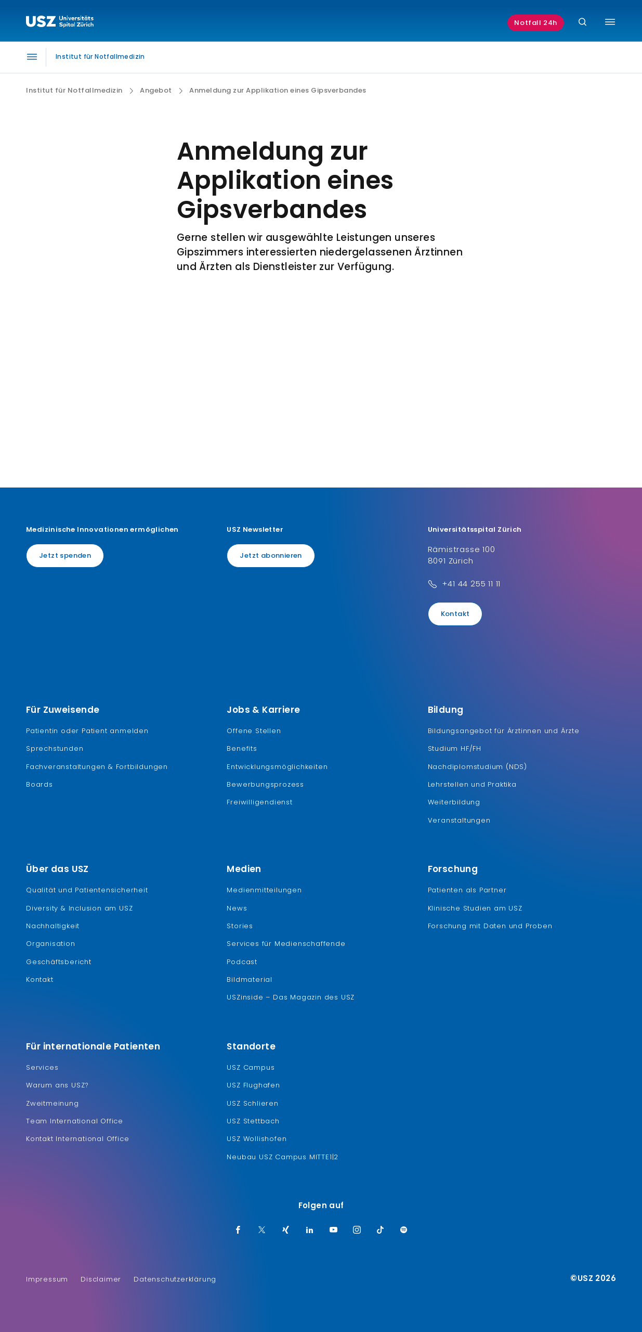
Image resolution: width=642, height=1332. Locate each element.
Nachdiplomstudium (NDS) (477, 767)
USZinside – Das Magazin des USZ (291, 997)
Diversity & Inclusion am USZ (79, 908)
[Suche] (582, 23)
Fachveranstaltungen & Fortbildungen (97, 767)
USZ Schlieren (252, 1103)
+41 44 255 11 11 (471, 583)
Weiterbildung (454, 802)
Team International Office (74, 1121)
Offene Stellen (254, 731)
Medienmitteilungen (264, 890)
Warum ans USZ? (57, 1085)
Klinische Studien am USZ (475, 908)
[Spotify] (404, 1230)
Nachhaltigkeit (53, 926)
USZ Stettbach (253, 1121)
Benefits (242, 748)
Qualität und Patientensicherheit (87, 890)
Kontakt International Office (77, 1139)
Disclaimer (101, 1279)
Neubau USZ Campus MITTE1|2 (282, 1157)
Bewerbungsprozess (265, 784)
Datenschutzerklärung (175, 1279)
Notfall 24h (535, 23)
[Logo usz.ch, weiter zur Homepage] (60, 23)
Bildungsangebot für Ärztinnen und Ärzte (504, 731)
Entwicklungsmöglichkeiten (277, 767)
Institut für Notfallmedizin (74, 90)
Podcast (242, 962)
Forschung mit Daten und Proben (490, 926)
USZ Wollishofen (256, 1139)
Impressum (47, 1279)
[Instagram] (357, 1230)
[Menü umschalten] (610, 22)
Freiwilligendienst (259, 802)
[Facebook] (238, 1230)
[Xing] (286, 1230)
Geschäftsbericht (58, 962)
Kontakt (455, 614)
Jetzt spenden (65, 555)
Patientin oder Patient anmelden (87, 731)
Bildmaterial (249, 979)
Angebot (156, 90)
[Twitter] (262, 1230)
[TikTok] (380, 1230)
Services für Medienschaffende (286, 944)
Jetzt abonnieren (271, 555)
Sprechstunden (54, 748)
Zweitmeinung (52, 1103)
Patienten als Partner (467, 890)
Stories (240, 926)
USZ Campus (250, 1067)
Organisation (50, 944)
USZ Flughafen (253, 1085)
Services (42, 1067)
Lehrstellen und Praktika (472, 784)
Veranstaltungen (459, 820)
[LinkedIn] (310, 1230)
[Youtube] (334, 1230)
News (237, 908)
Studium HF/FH (454, 748)
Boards (39, 784)
